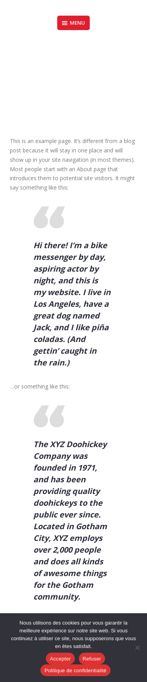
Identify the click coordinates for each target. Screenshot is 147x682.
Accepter (60, 659)
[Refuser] (137, 648)
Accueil (55, 82)
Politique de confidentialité (75, 670)
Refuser (92, 659)
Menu (73, 22)
